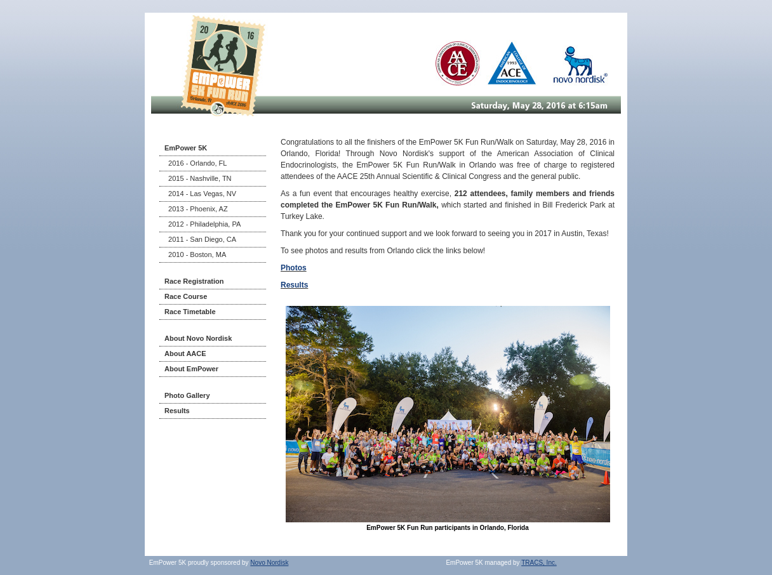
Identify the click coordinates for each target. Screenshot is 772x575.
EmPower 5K (185, 148)
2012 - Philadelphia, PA (202, 224)
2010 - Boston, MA (195, 254)
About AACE (185, 353)
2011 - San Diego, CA (200, 239)
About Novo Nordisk (198, 338)
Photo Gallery (187, 395)
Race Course (185, 296)
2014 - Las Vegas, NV (200, 193)
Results (177, 410)
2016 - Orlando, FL (195, 163)
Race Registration (194, 281)
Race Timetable (190, 311)
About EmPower (191, 369)
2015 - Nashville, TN (198, 178)
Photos (294, 267)
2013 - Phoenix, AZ (196, 209)
